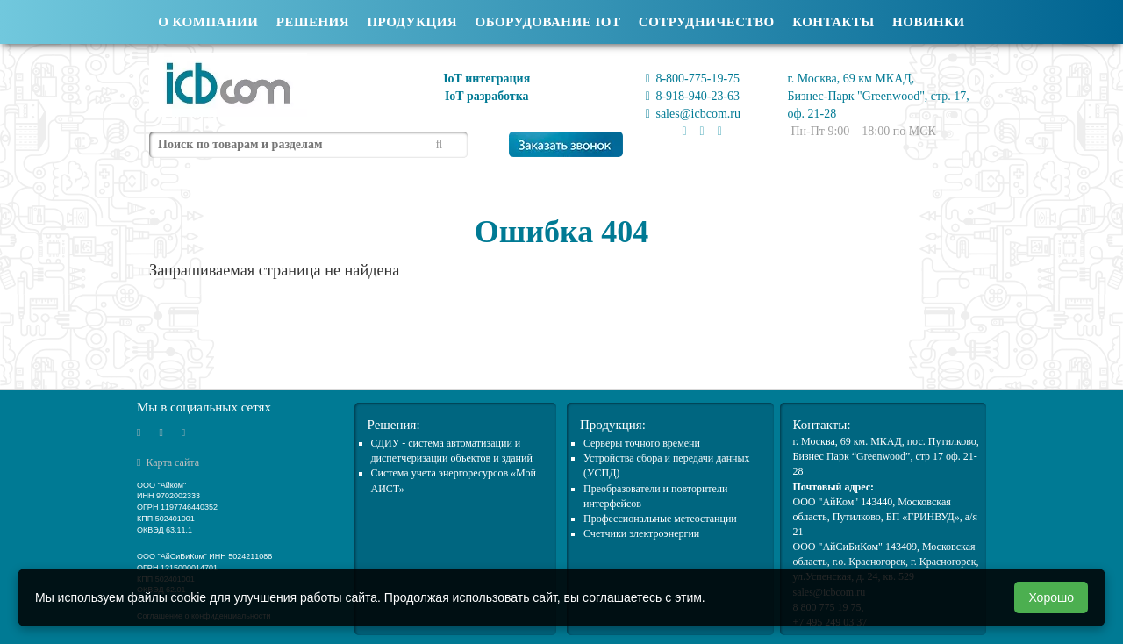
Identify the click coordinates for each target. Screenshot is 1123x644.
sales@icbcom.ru (693, 113)
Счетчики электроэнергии (641, 533)
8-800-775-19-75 (693, 78)
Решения (312, 22)
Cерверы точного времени (641, 443)
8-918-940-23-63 (693, 96)
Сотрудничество (707, 22)
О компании (208, 22)
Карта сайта (168, 462)
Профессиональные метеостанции (660, 518)
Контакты (833, 22)
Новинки (928, 22)
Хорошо (1051, 597)
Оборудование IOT (548, 22)
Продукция (412, 22)
